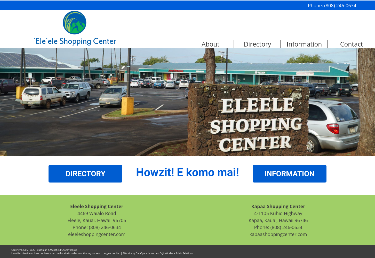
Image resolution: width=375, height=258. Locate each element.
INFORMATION (290, 173)
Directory (257, 44)
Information (304, 44)
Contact (351, 44)
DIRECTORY (85, 173)
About (211, 44)
